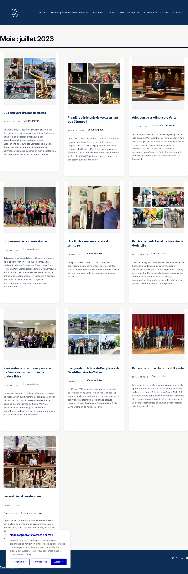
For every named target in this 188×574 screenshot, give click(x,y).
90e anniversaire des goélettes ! (25, 113)
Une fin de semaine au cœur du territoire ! (88, 243)
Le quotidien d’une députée (22, 496)
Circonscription (31, 120)
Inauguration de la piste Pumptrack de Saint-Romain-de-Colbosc (93, 370)
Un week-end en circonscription (25, 241)
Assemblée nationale (163, 125)
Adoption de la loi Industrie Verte (154, 117)
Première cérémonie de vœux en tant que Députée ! (93, 119)
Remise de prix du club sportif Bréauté (158, 368)
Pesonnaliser (20, 561)
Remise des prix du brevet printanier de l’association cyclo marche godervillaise (28, 372)
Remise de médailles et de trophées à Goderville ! (157, 243)
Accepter (59, 561)
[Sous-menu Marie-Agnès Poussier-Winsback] (87, 12)
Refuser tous (40, 561)
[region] (38, 549)
